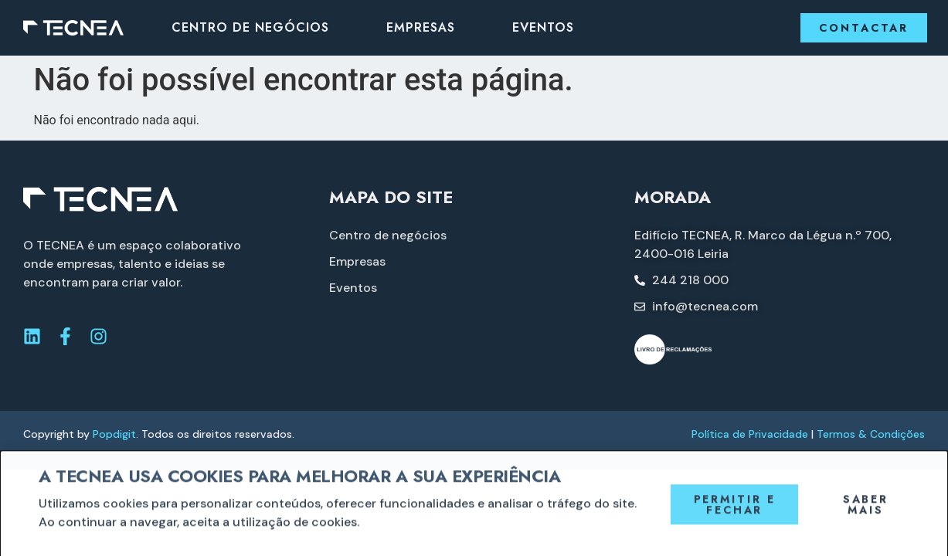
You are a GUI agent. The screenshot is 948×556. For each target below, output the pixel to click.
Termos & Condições (871, 434)
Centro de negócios (250, 27)
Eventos (543, 27)
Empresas (420, 27)
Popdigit (114, 434)
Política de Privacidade (749, 434)
